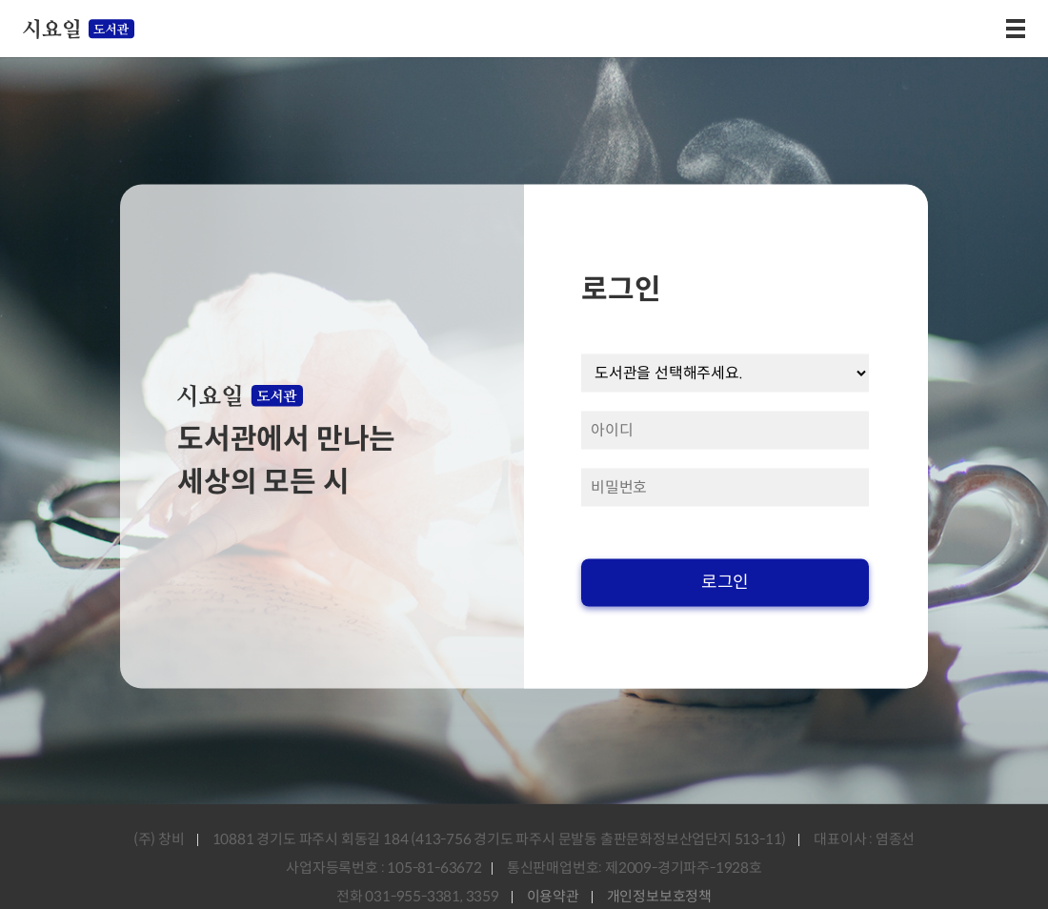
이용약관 (553, 896)
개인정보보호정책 (659, 896)
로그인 (725, 582)
